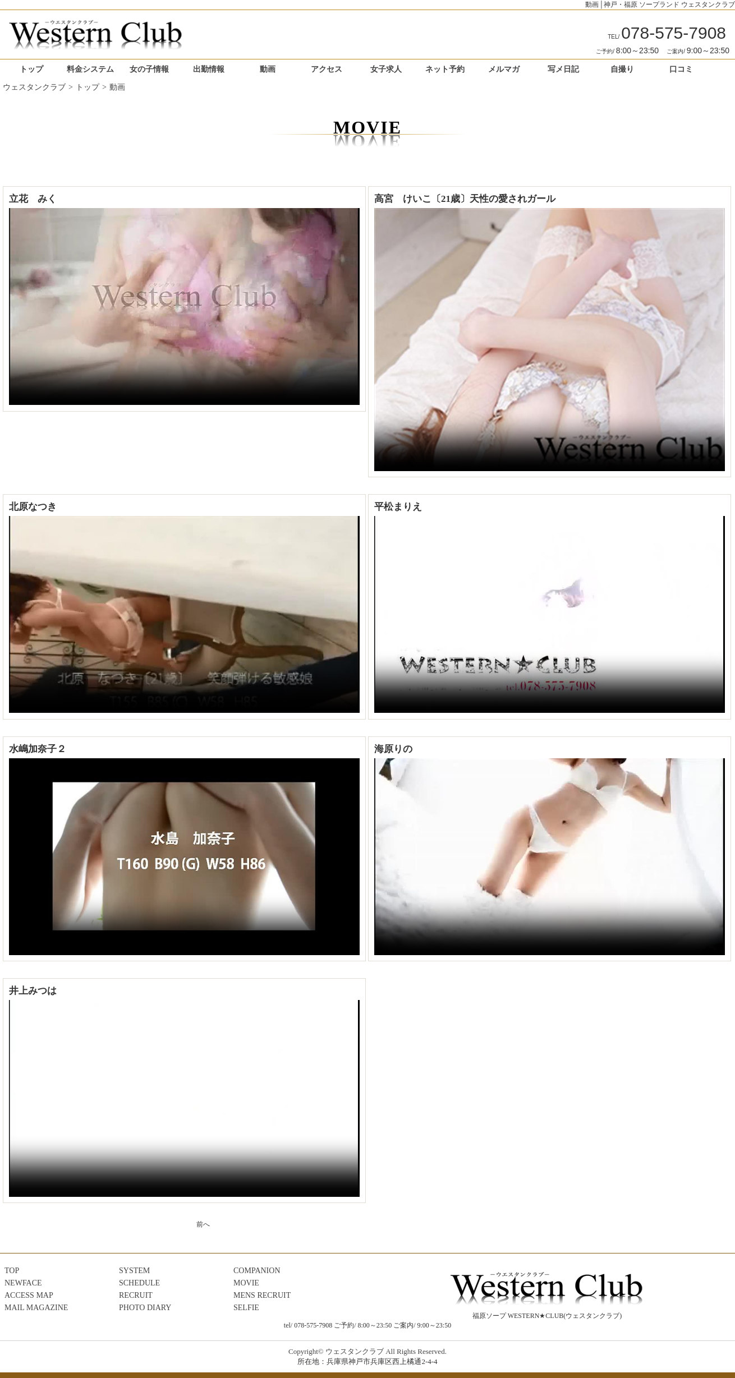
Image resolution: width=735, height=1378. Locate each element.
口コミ (681, 69)
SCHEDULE (139, 1283)
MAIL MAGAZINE (36, 1307)
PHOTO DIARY (145, 1307)
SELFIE (246, 1307)
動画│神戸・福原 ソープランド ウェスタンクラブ (660, 4)
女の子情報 (149, 69)
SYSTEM (134, 1270)
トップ (31, 69)
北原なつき (33, 506)
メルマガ (504, 69)
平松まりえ (398, 506)
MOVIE (246, 1283)
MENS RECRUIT (262, 1295)
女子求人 (386, 69)
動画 (267, 69)
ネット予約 (445, 69)
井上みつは (33, 990)
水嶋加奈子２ (37, 749)
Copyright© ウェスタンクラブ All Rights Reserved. (367, 1351)
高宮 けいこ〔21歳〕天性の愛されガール (464, 198)
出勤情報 (208, 69)
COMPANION (257, 1270)
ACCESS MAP (28, 1295)
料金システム (90, 69)
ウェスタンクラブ (34, 87)
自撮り (622, 69)
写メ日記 (563, 69)
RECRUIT (136, 1295)
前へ (203, 1224)
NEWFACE (23, 1283)
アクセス (326, 69)
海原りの (393, 749)
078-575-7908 (667, 33)
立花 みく (33, 198)
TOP (11, 1270)
